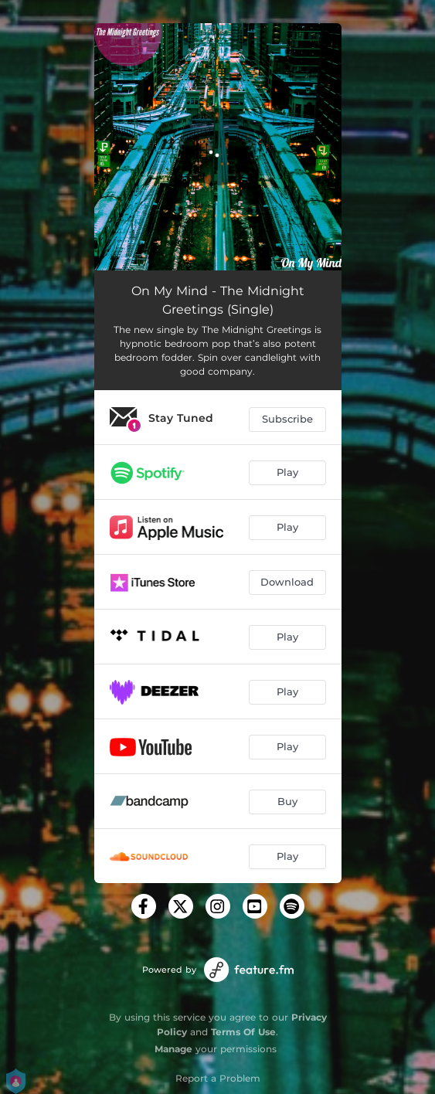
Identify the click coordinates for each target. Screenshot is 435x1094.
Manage (173, 1049)
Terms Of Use (243, 1032)
